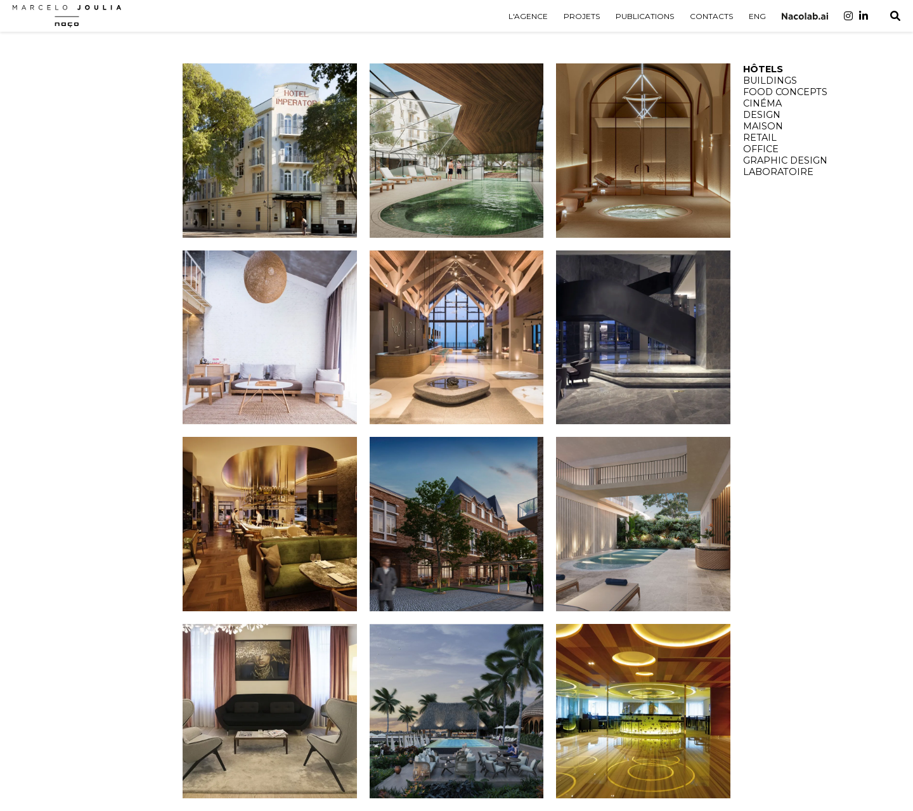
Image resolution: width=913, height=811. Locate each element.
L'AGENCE (528, 16)
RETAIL (760, 137)
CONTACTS (711, 16)
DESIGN (761, 114)
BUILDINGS (770, 80)
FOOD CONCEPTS (785, 92)
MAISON (763, 126)
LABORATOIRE (778, 172)
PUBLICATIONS (645, 16)
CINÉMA (762, 103)
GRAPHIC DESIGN (785, 160)
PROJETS (582, 16)
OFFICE (761, 149)
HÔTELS (763, 69)
